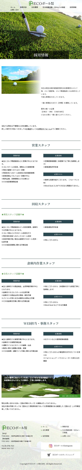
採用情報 (73, 7)
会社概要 (34, 7)
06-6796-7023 (9, 446)
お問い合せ (14, 10)
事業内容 (23, 7)
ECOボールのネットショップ (60, 454)
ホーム (12, 7)
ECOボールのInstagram (60, 446)
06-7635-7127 (9, 448)
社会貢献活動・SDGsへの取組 (54, 7)
